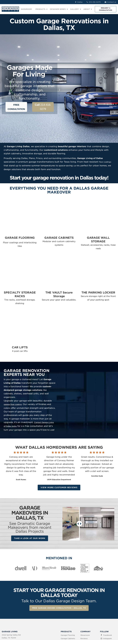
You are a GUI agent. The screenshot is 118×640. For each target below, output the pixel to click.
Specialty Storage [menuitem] (68, 600)
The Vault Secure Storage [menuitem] (68, 604)
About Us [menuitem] (84, 597)
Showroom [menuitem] (85, 587)
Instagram (107, 591)
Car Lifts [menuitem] (64, 615)
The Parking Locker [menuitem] (66, 610)
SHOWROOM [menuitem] (26, 9)
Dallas (79, 2)
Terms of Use (49, 625)
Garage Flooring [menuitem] (68, 587)
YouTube (107, 601)
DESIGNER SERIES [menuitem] (58, 9)
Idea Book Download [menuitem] (84, 605)
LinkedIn (106, 594)
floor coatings (105, 166)
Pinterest (107, 597)
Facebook (107, 587)
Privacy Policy (36, 625)
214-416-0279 (93, 2)
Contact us (110, 2)
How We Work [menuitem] (86, 601)
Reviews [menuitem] (84, 591)
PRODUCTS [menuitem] (40, 9)
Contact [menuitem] (83, 594)
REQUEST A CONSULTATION (105, 9)
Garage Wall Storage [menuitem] (66, 595)
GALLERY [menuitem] (74, 9)
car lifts (77, 170)
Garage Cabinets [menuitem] (68, 591)
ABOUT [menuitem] (86, 9)
